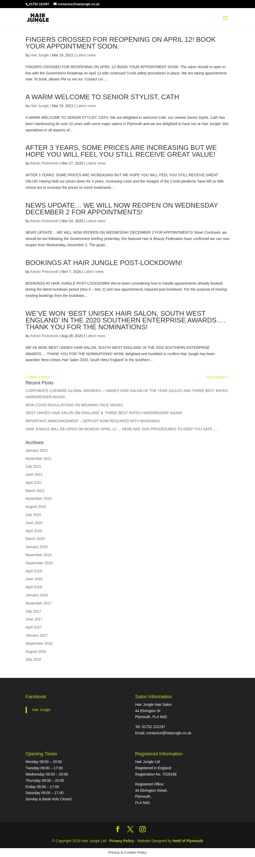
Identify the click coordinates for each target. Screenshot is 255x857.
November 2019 (39, 555)
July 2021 (33, 466)
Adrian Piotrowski (44, 163)
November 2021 (39, 458)
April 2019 (34, 571)
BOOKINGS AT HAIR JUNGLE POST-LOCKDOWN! (104, 263)
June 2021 (34, 474)
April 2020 (34, 531)
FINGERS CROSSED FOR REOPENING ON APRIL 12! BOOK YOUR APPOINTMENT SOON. (121, 43)
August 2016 (36, 651)
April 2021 (34, 482)
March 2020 (35, 539)
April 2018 (34, 587)
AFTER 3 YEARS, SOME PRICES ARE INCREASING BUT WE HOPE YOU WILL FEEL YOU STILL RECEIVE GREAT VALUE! (121, 151)
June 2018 (34, 579)
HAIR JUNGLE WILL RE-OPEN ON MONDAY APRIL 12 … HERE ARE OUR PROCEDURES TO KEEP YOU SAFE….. (122, 429)
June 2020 (34, 523)
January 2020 (37, 547)
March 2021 (35, 491)
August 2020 (36, 506)
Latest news (86, 55)
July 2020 (33, 515)
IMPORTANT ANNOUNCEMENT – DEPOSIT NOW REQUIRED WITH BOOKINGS (93, 421)
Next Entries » (217, 377)
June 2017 (34, 619)
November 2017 (39, 603)
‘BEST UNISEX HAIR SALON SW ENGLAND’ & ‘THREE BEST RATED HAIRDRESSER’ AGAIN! (104, 413)
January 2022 (37, 450)
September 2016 (39, 643)
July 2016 (33, 659)
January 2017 (37, 635)
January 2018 (37, 595)
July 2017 (33, 611)
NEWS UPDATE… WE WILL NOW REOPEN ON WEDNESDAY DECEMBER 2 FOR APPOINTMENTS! (122, 208)
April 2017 (34, 627)
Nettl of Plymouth (188, 841)
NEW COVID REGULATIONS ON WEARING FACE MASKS (74, 405)
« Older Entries (38, 377)
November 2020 (39, 498)
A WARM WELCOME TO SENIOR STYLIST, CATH (102, 97)
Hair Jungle (39, 55)
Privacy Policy (122, 841)
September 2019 (39, 563)
